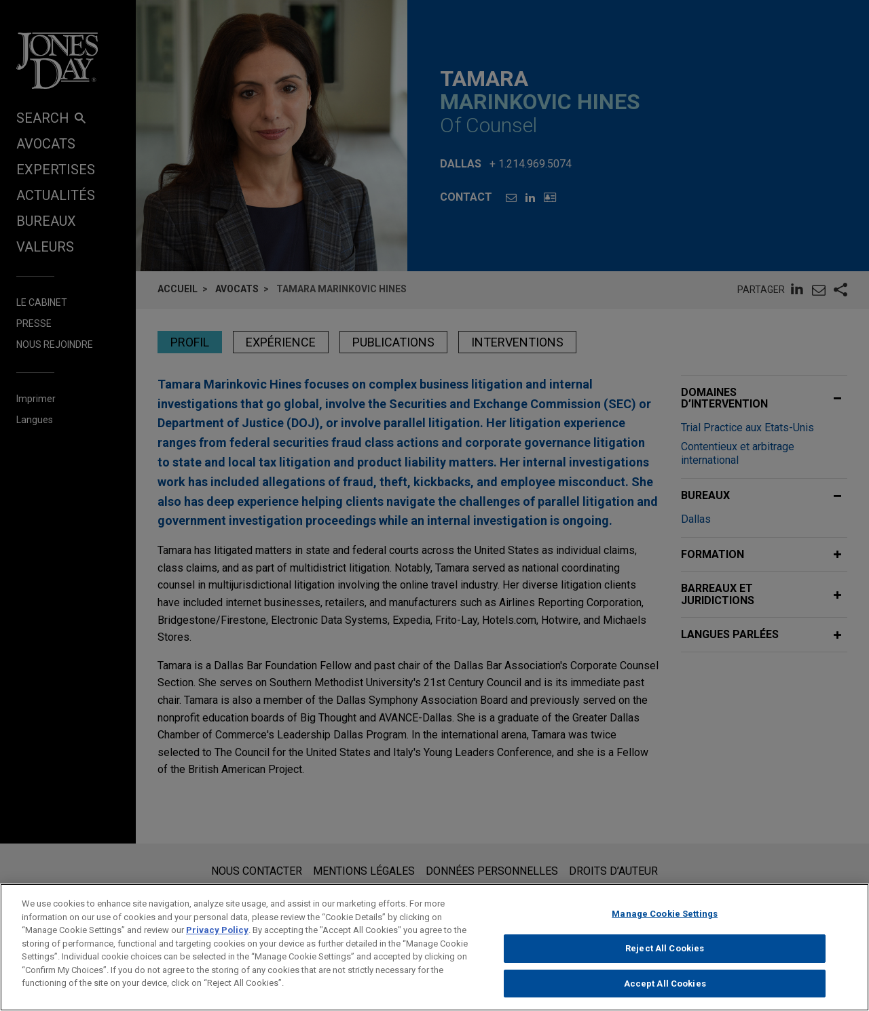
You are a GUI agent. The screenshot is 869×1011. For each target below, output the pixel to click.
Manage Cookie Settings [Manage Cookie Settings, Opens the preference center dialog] (665, 923)
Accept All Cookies (665, 993)
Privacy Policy (217, 939)
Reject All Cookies (664, 958)
